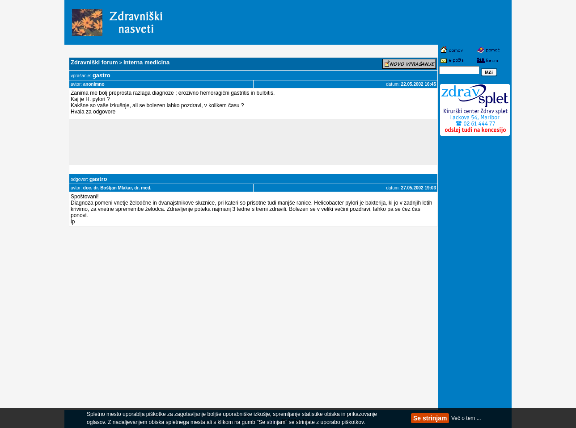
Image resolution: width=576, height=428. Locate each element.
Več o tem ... (466, 418)
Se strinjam (430, 418)
